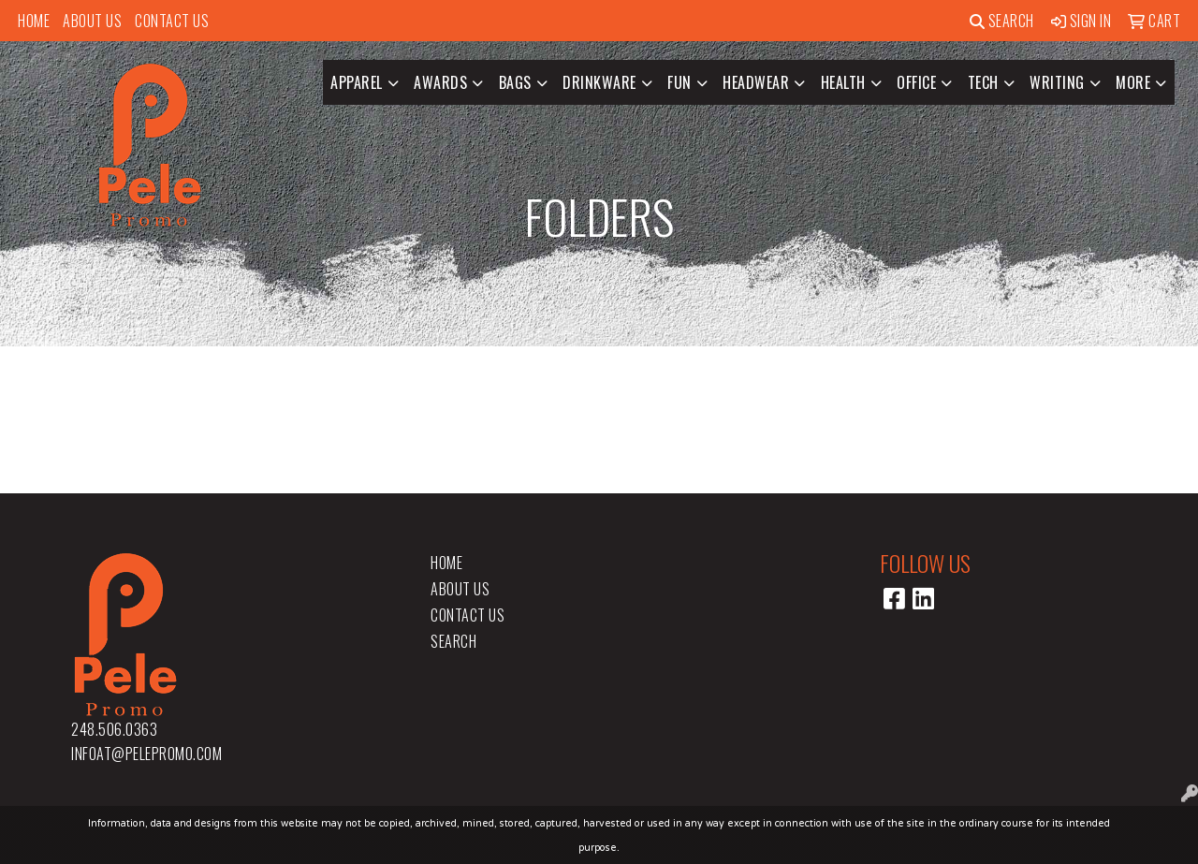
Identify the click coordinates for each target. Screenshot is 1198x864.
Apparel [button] (356, 82)
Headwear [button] (756, 82)
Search (1002, 20)
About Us (92, 20)
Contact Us (172, 20)
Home (34, 20)
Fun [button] (679, 82)
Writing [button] (1057, 82)
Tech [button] (983, 82)
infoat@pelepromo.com (146, 753)
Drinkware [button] (599, 82)
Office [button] (916, 82)
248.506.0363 (114, 729)
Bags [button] (515, 82)
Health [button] (843, 82)
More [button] (1133, 82)
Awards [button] (440, 82)
